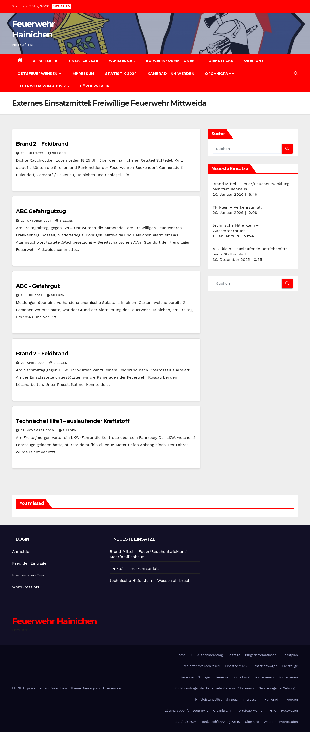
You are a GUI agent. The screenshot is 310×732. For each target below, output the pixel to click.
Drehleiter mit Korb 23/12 (200, 666)
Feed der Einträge (29, 563)
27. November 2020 (38, 430)
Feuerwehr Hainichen (54, 621)
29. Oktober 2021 (36, 220)
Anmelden (22, 551)
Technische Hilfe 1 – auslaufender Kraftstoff (72, 421)
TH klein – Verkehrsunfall (237, 207)
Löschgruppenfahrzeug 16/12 (186, 710)
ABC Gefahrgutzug (41, 211)
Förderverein (94, 86)
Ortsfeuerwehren (38, 73)
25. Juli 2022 (33, 153)
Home (181, 655)
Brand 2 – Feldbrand (42, 144)
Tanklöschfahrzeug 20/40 (221, 722)
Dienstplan (221, 61)
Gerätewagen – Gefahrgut (278, 688)
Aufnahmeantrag (210, 655)
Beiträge (234, 655)
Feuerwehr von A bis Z (42, 86)
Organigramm (220, 73)
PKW (272, 710)
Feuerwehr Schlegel (195, 677)
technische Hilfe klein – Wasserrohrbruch (150, 580)
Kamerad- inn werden (171, 73)
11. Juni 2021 (32, 295)
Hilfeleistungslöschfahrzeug (216, 699)
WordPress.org (26, 587)
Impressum (82, 73)
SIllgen (57, 153)
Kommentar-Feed (29, 575)
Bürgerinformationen (171, 61)
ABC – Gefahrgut (38, 286)
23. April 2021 (33, 363)
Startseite (45, 61)
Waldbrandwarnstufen (281, 722)
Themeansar (112, 688)
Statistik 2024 (121, 73)
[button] (296, 73)
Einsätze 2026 (83, 61)
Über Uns (254, 61)
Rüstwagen (289, 710)
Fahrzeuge (121, 61)
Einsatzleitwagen (264, 666)
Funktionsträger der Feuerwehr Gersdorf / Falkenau (214, 688)
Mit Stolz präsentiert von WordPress (40, 688)
